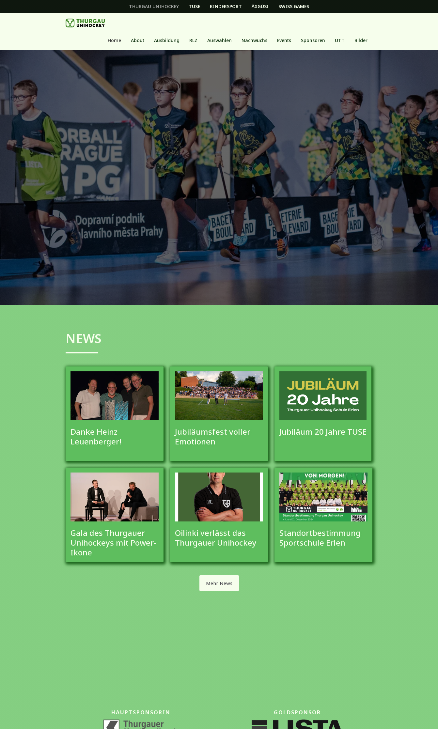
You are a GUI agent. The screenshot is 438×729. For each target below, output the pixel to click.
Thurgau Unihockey (154, 6)
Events (284, 40)
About (137, 40)
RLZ (193, 40)
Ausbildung (167, 40)
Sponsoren (313, 40)
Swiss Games (293, 6)
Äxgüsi (260, 6)
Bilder (361, 40)
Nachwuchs (254, 40)
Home (114, 40)
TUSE (194, 6)
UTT (340, 40)
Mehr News (219, 583)
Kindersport (226, 6)
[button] (137, 40)
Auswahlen (219, 40)
